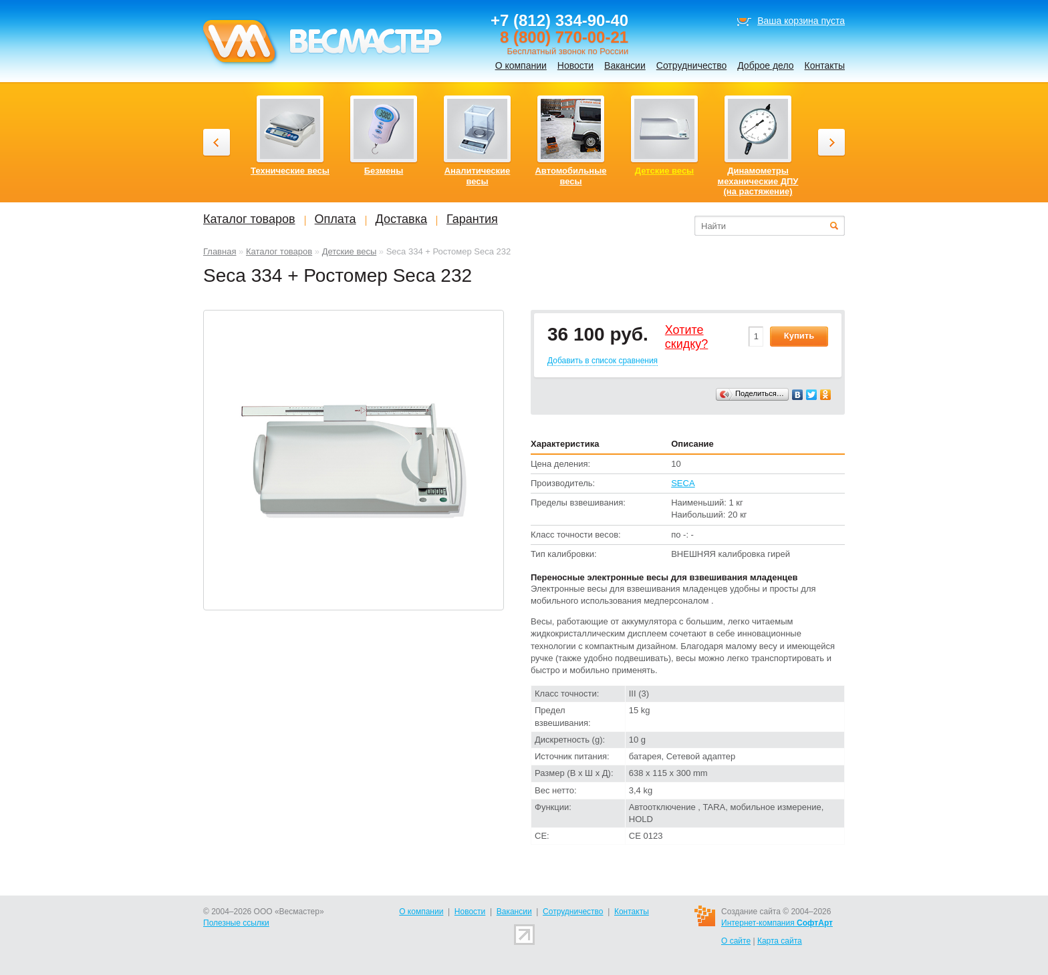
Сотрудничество (691, 65)
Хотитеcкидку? (686, 337)
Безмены (384, 171)
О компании (521, 65)
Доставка (401, 219)
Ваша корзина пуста (801, 20)
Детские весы (349, 251)
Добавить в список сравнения (602, 360)
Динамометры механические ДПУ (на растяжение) (758, 181)
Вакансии (625, 65)
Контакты (825, 65)
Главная (219, 251)
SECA (682, 483)
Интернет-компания (777, 923)
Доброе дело (765, 65)
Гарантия (472, 219)
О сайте (736, 941)
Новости (575, 65)
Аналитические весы (477, 176)
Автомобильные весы (570, 176)
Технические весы (290, 171)
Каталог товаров (279, 251)
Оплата (335, 219)
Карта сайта (779, 941)
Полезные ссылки (236, 923)
